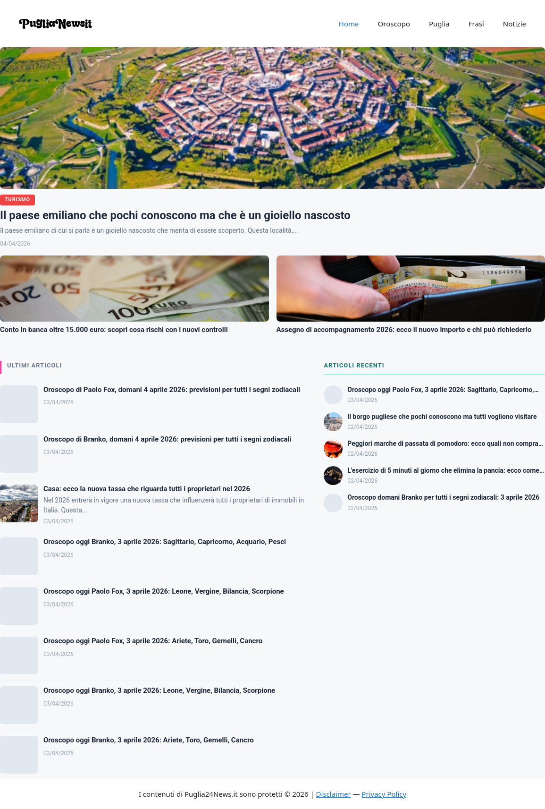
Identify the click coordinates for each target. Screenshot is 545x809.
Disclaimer (333, 794)
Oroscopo (394, 23)
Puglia (439, 23)
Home (349, 23)
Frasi (476, 23)
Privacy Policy (383, 794)
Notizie (514, 23)
